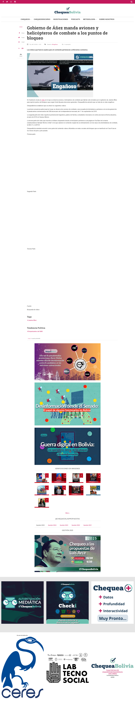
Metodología (89, 19)
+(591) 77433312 (112, 673)
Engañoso (55, 44)
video (43, 100)
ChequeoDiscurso (42, 19)
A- (19, 48)
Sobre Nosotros (106, 19)
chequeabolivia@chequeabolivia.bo (112, 672)
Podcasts (75, 19)
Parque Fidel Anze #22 (112, 670)
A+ (23, 48)
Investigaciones (60, 19)
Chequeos (25, 19)
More (67, 513)
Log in (29, 338)
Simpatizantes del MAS (35, 331)
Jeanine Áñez (32, 320)
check (20, 27)
